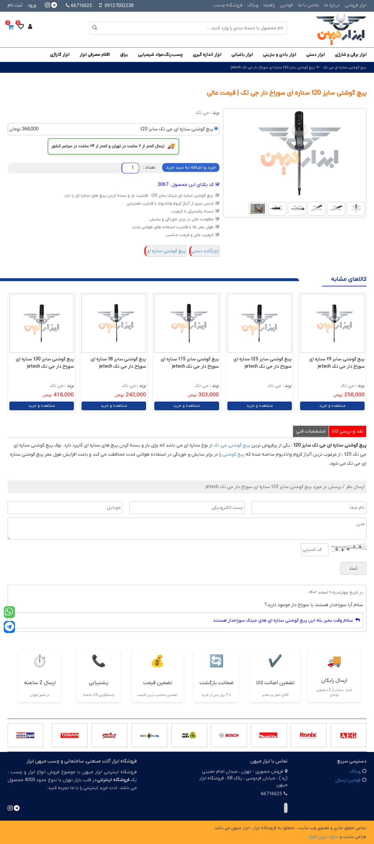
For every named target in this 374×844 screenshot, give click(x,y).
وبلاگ (252, 5)
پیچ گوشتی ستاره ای (166, 251)
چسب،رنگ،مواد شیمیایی (160, 55)
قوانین (286, 5)
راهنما (269, 5)
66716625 (79, 6)
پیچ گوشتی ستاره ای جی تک (344, 67)
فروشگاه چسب (228, 5)
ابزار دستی (315, 55)
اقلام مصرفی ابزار (94, 55)
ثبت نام (15, 5)
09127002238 (119, 6)
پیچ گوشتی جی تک (231, 445)
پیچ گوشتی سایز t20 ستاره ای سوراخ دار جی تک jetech (273, 67)
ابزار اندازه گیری (207, 55)
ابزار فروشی (355, 5)
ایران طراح (318, 837)
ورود (31, 5)
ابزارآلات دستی (205, 251)
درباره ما (332, 5)
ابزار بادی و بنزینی (279, 55)
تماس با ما (308, 5)
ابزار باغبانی (242, 55)
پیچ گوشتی (234, 454)
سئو (334, 837)
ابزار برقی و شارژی (350, 55)
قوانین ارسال (348, 780)
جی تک (202, 113)
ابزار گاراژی (59, 55)
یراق (124, 55)
